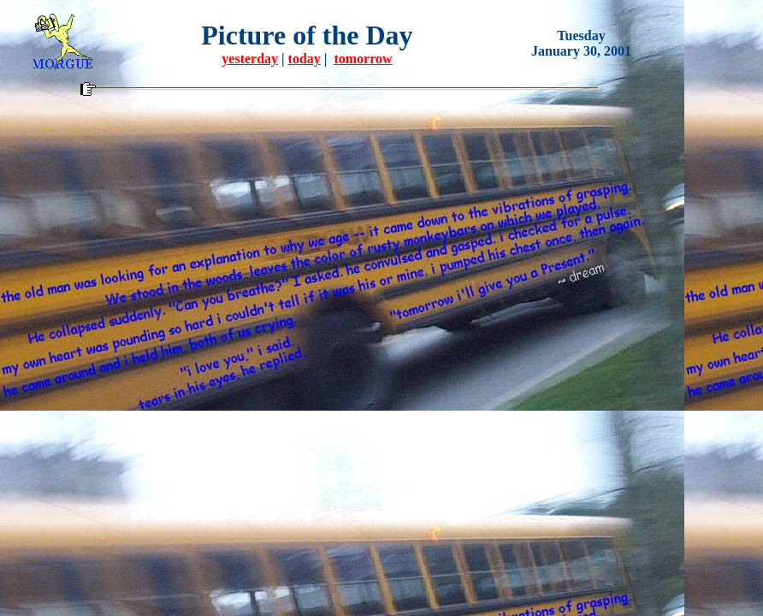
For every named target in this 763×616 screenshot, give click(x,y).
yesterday (250, 58)
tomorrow (363, 58)
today (304, 58)
